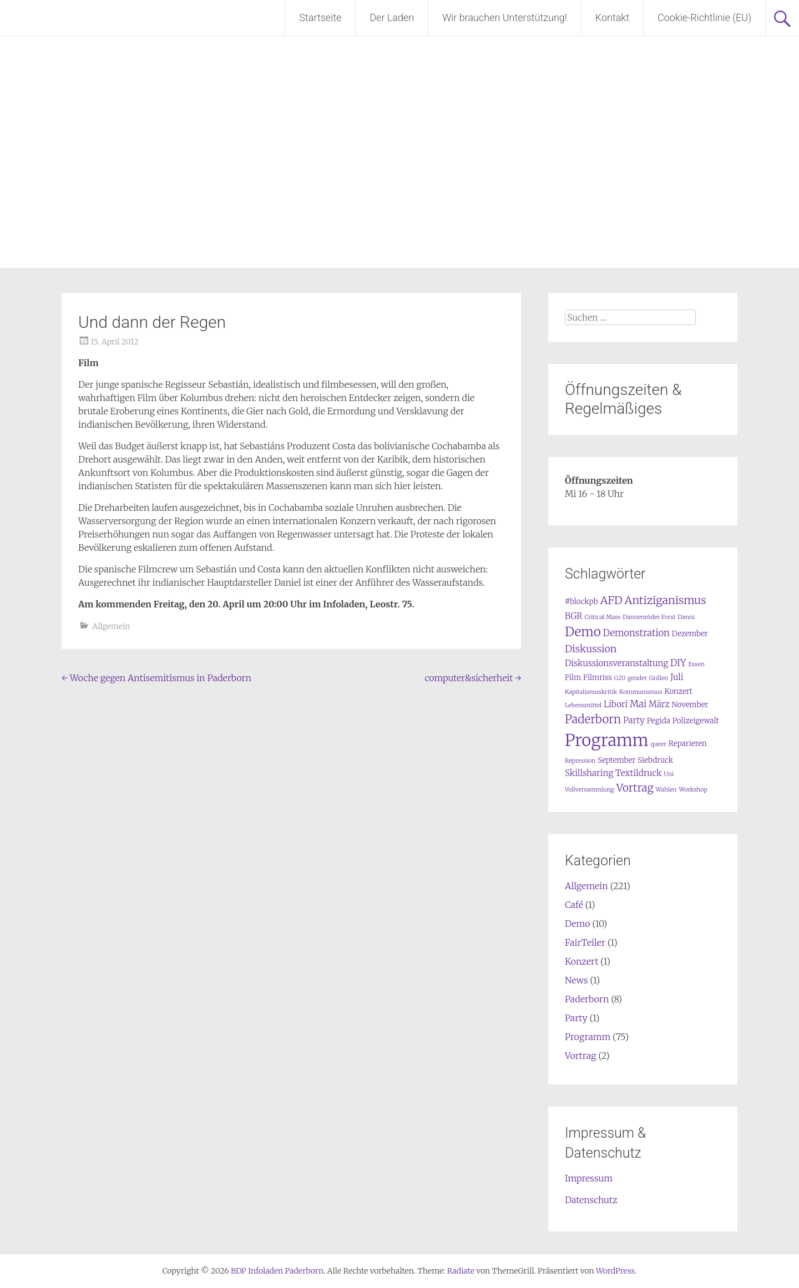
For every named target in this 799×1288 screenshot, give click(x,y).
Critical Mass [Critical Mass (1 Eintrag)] (602, 617)
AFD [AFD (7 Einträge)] (611, 600)
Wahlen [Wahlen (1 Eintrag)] (665, 789)
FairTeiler (585, 942)
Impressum (589, 1178)
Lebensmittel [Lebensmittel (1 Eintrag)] (583, 705)
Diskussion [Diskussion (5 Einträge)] (590, 648)
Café (574, 904)
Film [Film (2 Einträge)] (573, 677)
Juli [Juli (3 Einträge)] (677, 677)
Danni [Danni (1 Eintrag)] (686, 617)
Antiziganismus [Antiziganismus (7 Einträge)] (665, 600)
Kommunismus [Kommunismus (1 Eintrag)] (641, 692)
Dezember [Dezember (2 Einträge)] (690, 633)
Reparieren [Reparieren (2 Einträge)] (688, 743)
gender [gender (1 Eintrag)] (637, 678)
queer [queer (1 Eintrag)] (659, 744)
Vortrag (580, 1055)
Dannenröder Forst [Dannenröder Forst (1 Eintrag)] (649, 617)
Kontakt (612, 17)
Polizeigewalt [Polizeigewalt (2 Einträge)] (695, 721)
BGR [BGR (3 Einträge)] (574, 616)
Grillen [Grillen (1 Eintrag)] (658, 678)
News (576, 980)
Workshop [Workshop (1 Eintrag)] (693, 789)
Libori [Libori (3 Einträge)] (616, 704)
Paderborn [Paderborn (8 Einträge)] (593, 719)
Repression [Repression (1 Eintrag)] (580, 760)
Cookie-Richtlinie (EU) (704, 17)
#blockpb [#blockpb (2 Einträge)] (581, 601)
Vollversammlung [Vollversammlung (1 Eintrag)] (589, 789)
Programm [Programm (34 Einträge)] (607, 740)
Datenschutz (591, 1199)
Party (576, 1017)
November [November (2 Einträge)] (689, 704)
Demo (577, 923)
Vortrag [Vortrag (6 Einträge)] (635, 787)
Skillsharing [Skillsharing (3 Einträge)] (589, 773)
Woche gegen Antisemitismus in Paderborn (156, 677)
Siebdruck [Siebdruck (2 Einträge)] (655, 760)
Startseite (320, 17)
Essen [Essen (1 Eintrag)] (696, 664)
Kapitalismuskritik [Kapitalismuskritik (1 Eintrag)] (591, 692)
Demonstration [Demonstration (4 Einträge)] (636, 633)
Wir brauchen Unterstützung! (504, 17)
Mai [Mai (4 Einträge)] (638, 704)
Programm (587, 1036)
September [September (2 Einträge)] (617, 760)
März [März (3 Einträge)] (659, 704)
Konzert (581, 961)
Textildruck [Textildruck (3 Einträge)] (638, 773)
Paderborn (587, 999)
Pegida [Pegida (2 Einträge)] (658, 721)
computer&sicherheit (472, 677)
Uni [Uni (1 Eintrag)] (669, 774)
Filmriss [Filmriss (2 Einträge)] (597, 677)
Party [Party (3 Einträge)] (634, 720)
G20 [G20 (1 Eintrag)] (619, 678)
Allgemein (111, 626)
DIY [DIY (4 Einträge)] (678, 663)
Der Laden (392, 17)
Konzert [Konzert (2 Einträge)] (678, 691)
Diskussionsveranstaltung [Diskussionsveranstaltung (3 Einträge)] (616, 663)
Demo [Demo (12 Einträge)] (583, 632)
